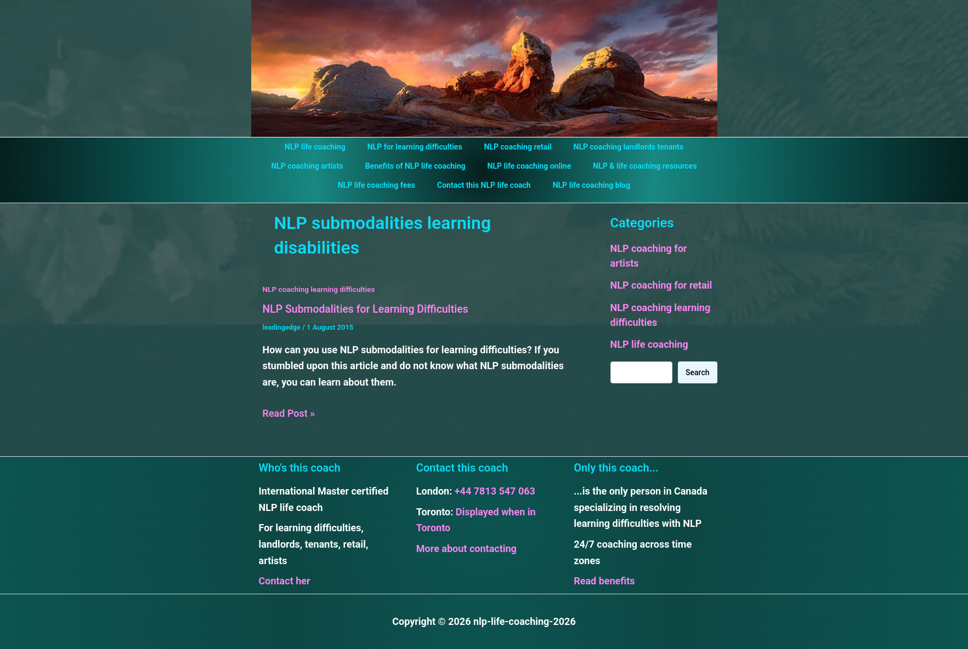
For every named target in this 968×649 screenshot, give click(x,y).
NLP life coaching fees (383, 185)
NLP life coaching (325, 146)
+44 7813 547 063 (495, 491)
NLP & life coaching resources (635, 166)
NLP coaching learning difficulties (320, 289)
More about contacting (466, 548)
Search (697, 372)
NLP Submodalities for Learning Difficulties (369, 308)
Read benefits (604, 581)
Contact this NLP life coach (484, 185)
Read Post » (289, 413)
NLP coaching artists (317, 166)
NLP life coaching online (526, 166)
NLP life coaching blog (585, 185)
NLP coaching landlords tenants (618, 146)
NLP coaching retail (514, 146)
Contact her (284, 581)
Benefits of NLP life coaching (419, 166)
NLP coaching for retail (661, 285)
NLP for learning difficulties (418, 146)
